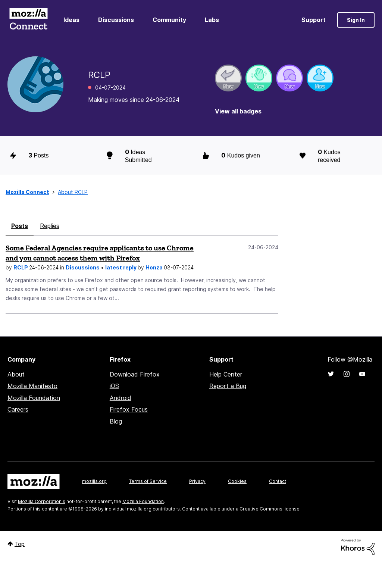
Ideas (71, 20)
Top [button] (20, 544)
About (16, 374)
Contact (277, 481)
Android (120, 398)
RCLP (21, 267)
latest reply (121, 267)
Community (169, 20)
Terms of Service (148, 481)
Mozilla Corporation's (41, 501)
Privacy (197, 481)
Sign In (356, 20)
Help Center (225, 374)
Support (313, 20)
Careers (17, 409)
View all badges (238, 111)
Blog (116, 421)
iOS (114, 386)
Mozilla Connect (28, 20)
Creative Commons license (269, 509)
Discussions (116, 20)
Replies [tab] (49, 226)
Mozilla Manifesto (32, 386)
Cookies (237, 481)
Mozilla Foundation (33, 398)
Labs (212, 20)
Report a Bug (227, 386)
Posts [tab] (19, 226)
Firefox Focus (129, 409)
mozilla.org (94, 481)
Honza (154, 267)
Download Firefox (135, 374)
